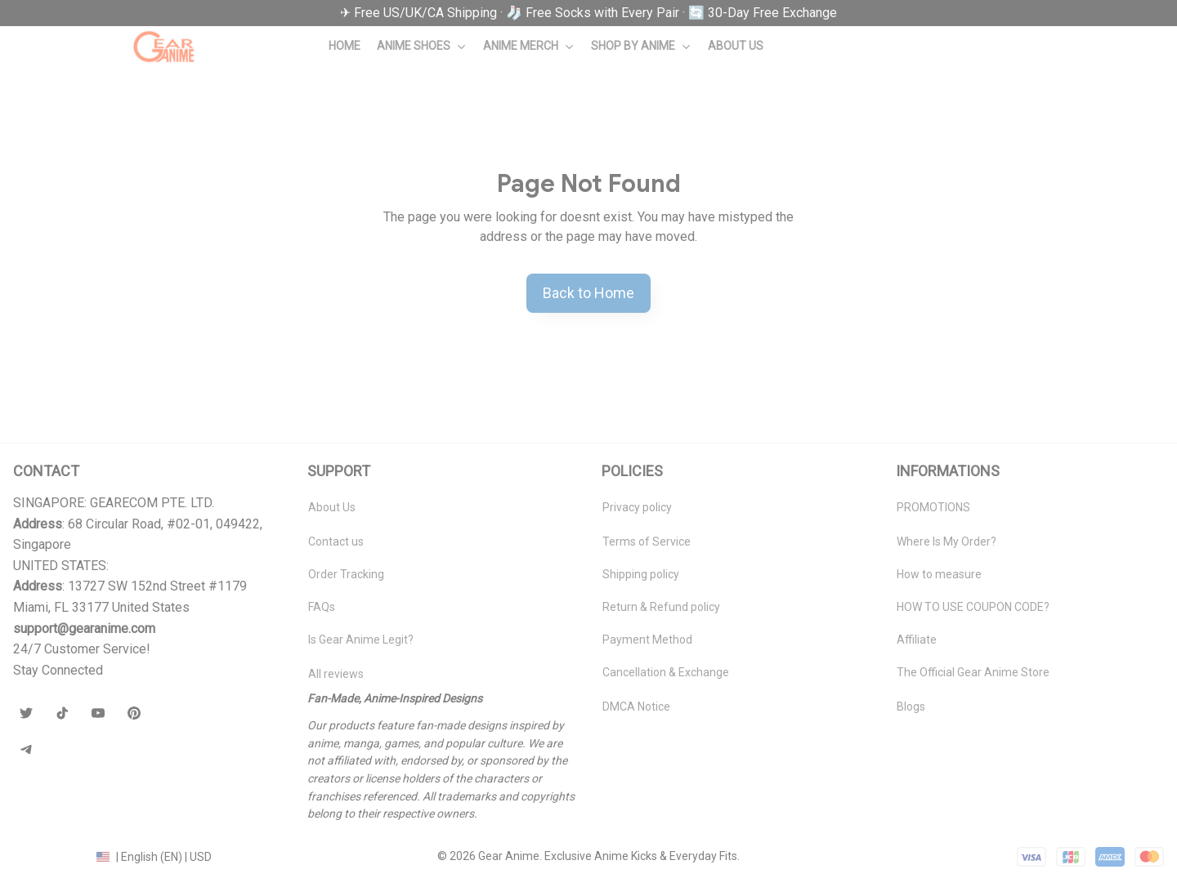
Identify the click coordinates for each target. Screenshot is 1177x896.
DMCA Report (48, 856)
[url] (84, 629)
